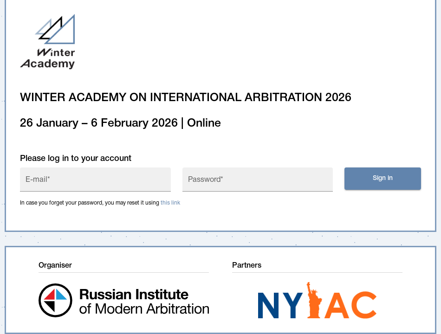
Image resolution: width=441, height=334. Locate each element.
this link (170, 203)
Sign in (382, 178)
